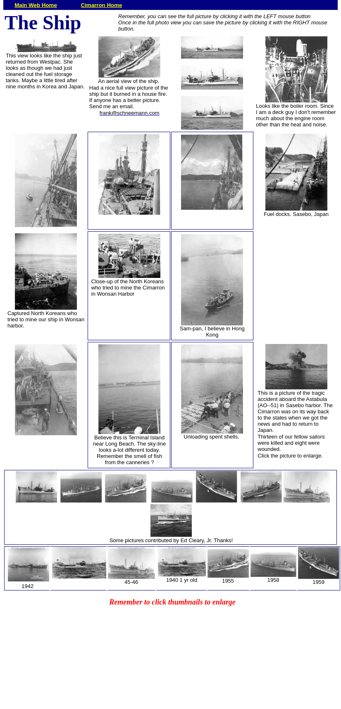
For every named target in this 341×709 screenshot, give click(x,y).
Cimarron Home (101, 5)
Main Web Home (35, 5)
